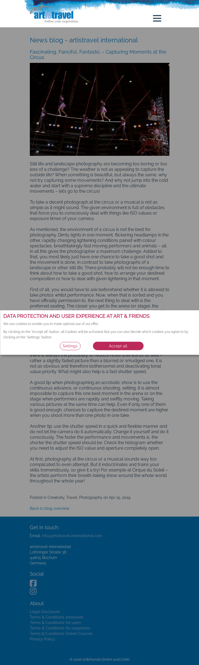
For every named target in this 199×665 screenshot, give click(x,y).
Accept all (118, 346)
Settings (70, 346)
